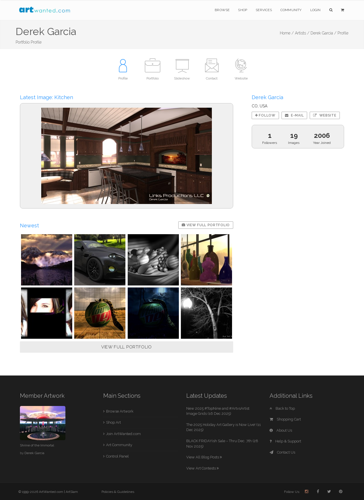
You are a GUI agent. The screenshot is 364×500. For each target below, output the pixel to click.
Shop (242, 10)
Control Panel (117, 456)
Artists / (302, 33)
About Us (281, 430)
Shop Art (113, 422)
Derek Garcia (34, 453)
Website (324, 115)
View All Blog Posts (204, 457)
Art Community (119, 445)
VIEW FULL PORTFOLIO (126, 347)
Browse (222, 10)
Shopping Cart (285, 419)
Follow (265, 115)
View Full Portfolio (206, 225)
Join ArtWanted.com (123, 434)
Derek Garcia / (323, 33)
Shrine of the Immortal (37, 445)
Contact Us (282, 452)
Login (315, 10)
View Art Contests (202, 468)
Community (291, 10)
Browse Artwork (119, 411)
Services (264, 10)
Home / (287, 33)
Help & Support (285, 441)
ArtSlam (72, 492)
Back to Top (282, 408)
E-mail (294, 115)
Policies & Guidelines (118, 492)
